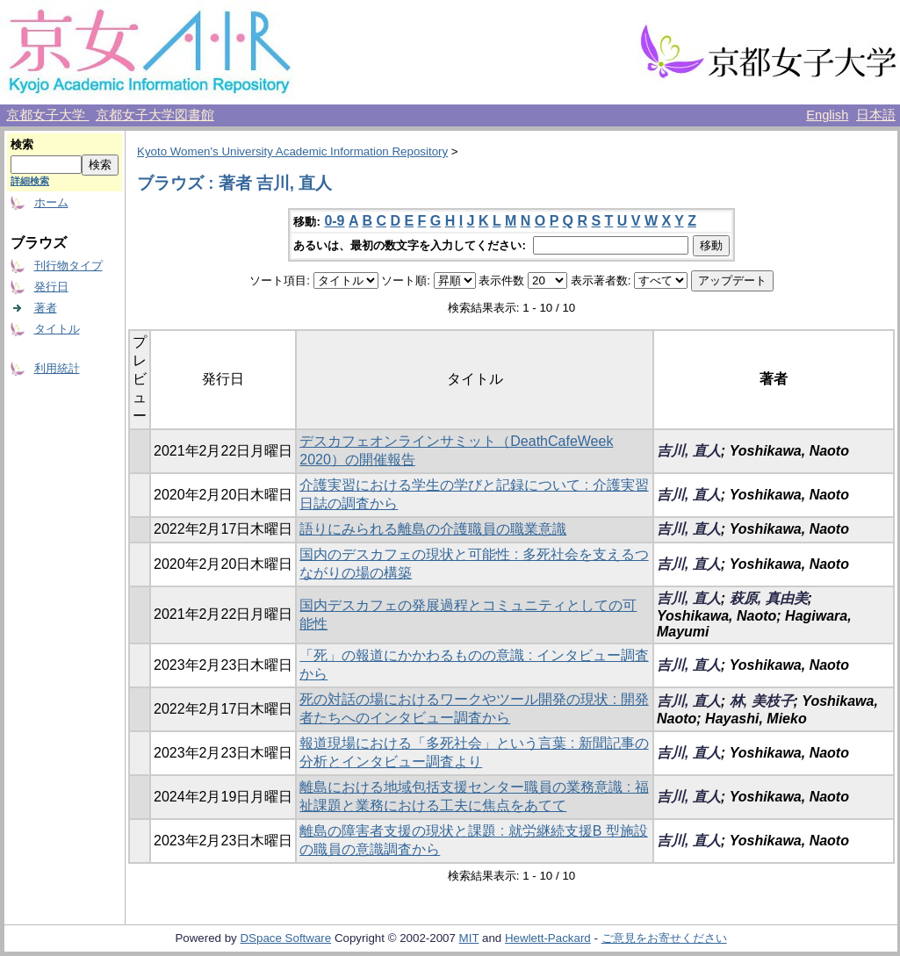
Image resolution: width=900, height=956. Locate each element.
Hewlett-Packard (548, 938)
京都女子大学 (47, 115)
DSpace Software (285, 938)
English (827, 115)
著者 (45, 307)
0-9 (334, 220)
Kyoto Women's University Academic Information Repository (292, 151)
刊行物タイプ (68, 265)
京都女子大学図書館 (155, 115)
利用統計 (57, 368)
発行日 (51, 286)
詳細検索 (30, 181)
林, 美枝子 (762, 701)
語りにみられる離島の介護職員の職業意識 (432, 528)
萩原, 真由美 (769, 598)
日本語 (876, 115)
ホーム (51, 202)
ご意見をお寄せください (664, 938)
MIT (469, 938)
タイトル (57, 328)
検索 (22, 144)
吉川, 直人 (689, 450)
